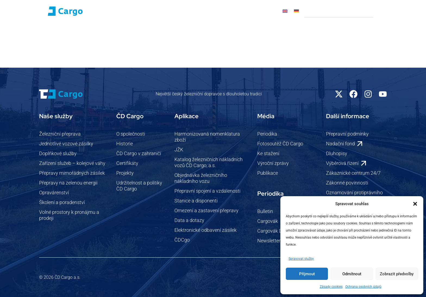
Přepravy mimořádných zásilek (72, 173)
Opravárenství (54, 192)
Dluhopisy (336, 153)
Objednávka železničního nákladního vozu (200, 178)
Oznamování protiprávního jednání (354, 195)
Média (191, 34)
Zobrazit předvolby (397, 273)
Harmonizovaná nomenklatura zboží (207, 137)
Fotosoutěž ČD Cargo (280, 143)
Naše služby (102, 34)
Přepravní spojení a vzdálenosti (207, 191)
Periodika (267, 134)
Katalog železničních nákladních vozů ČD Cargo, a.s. (208, 162)
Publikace (267, 173)
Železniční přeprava (60, 134)
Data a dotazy (189, 220)
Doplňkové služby (58, 153)
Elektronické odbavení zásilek (205, 230)
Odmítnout (351, 273)
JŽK (178, 149)
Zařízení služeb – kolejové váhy (72, 163)
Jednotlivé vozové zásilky (66, 143)
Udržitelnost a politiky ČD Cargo (139, 186)
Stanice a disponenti (196, 201)
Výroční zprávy (273, 163)
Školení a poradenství (62, 202)
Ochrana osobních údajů (363, 287)
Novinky (168, 33)
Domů (44, 33)
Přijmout (307, 273)
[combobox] (338, 11)
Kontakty (241, 33)
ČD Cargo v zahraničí (138, 153)
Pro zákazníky (139, 34)
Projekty (125, 173)
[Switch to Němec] (296, 11)
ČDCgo (182, 240)
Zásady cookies (331, 287)
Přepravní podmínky (347, 134)
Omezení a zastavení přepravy (206, 210)
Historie (124, 143)
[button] (415, 204)
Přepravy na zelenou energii (68, 183)
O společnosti (130, 134)
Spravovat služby (301, 259)
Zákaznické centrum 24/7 (353, 173)
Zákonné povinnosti (347, 183)
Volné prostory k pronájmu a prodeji (69, 215)
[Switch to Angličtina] (285, 11)
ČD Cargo (69, 34)
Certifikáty (127, 163)
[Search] (380, 11)
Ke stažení (268, 153)
